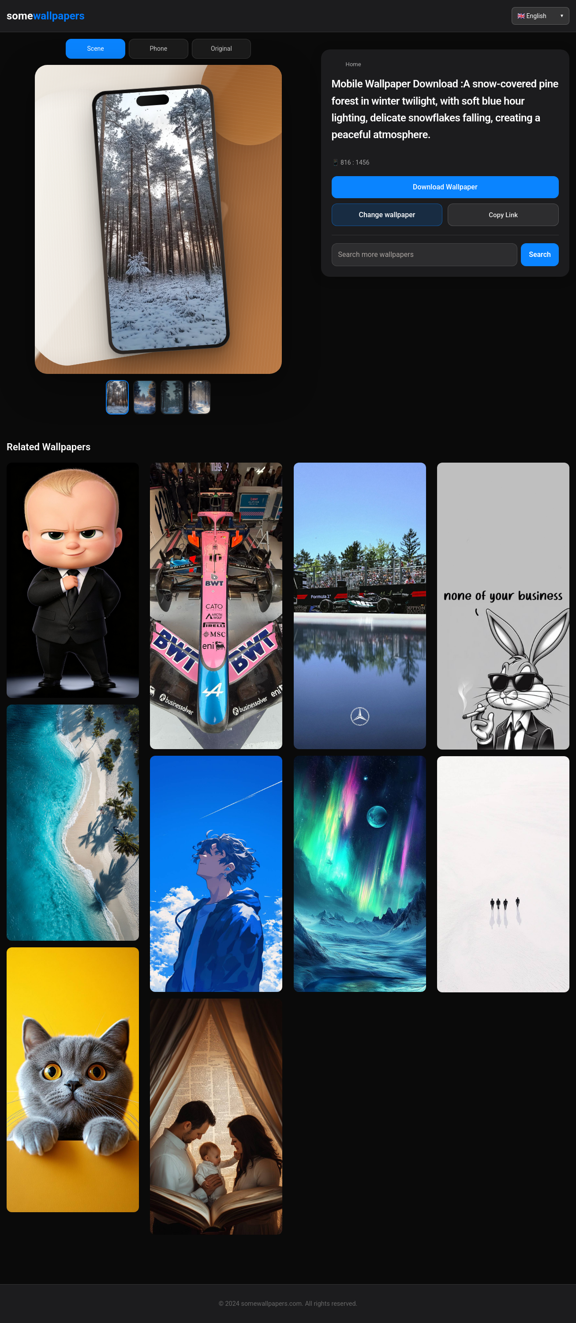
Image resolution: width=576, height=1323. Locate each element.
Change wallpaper (387, 215)
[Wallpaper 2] (144, 397)
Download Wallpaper (445, 187)
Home (353, 64)
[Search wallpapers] (425, 254)
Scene (95, 48)
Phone (158, 48)
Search (540, 254)
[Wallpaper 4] (199, 397)
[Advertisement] (445, 360)
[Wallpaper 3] (172, 397)
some (46, 16)
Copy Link (503, 215)
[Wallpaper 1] (117, 397)
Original (221, 48)
